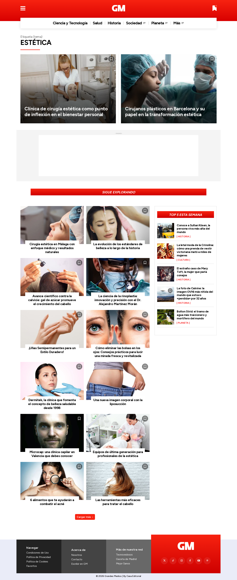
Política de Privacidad (38, 557)
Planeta (183, 321)
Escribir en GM (79, 563)
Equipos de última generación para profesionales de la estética (118, 454)
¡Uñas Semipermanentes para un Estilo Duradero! (52, 350)
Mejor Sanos (123, 563)
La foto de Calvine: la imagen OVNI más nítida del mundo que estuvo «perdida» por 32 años (195, 292)
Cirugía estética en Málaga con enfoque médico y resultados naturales (52, 248)
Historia (183, 236)
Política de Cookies (37, 561)
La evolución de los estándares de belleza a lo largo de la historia (118, 246)
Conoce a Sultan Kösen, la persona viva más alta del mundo (193, 228)
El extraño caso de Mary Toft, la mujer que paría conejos (192, 271)
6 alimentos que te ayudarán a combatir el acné (52, 502)
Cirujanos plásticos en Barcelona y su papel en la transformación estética (166, 108)
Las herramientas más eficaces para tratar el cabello (117, 502)
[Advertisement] (118, 155)
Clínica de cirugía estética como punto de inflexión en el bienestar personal (64, 108)
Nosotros (76, 555)
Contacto (76, 559)
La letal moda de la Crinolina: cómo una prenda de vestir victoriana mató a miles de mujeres (195, 249)
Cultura (183, 259)
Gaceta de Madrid (126, 559)
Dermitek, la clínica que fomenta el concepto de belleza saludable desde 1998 (52, 404)
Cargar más (85, 516)
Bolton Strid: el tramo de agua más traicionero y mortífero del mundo (193, 314)
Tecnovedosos (124, 554)
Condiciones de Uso (37, 552)
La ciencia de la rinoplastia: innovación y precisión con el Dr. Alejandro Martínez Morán (117, 300)
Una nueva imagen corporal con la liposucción (117, 402)
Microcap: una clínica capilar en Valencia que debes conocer (52, 454)
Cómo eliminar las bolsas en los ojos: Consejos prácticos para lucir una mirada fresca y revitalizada (118, 352)
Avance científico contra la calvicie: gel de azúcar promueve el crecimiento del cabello (52, 300)
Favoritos (31, 566)
